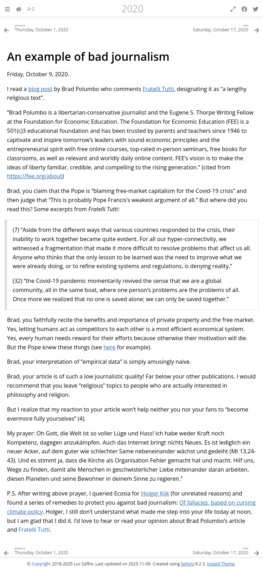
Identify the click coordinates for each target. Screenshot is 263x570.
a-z (31, 8)
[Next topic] (195, 27)
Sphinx (187, 564)
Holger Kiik (155, 493)
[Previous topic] (68, 27)
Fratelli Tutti (158, 89)
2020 (132, 8)
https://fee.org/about (34, 176)
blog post (40, 89)
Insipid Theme (221, 564)
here (109, 347)
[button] (7, 8)
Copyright (41, 564)
